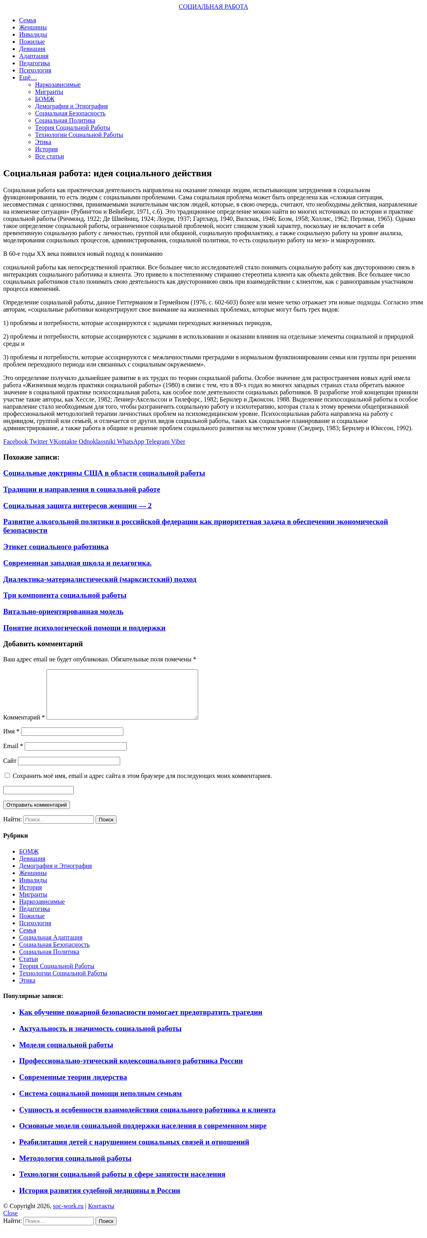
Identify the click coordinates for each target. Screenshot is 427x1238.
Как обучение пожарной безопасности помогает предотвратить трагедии (140, 1022)
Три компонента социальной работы (65, 595)
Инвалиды (33, 34)
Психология (35, 70)
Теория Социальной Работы (72, 127)
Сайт (9, 770)
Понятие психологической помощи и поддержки (84, 628)
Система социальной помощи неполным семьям (100, 1103)
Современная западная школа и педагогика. (77, 563)
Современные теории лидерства (73, 1086)
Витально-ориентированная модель (63, 611)
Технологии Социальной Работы (79, 134)
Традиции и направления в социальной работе (81, 489)
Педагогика (34, 63)
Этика (43, 141)
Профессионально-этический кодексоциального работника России (131, 1070)
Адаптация (34, 56)
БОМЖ (45, 99)
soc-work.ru (68, 1215)
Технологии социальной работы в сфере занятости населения (122, 1184)
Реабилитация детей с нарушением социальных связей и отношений (134, 1151)
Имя (11, 740)
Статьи (28, 968)
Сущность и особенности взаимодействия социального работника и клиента (147, 1119)
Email (13, 755)
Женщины (33, 27)
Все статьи (49, 156)
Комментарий (24, 726)
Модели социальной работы (66, 1054)
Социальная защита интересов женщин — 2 (77, 505)
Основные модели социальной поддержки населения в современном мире (143, 1135)
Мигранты (49, 91)
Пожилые (32, 41)
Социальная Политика (65, 120)
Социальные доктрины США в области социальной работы (104, 473)
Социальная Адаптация (50, 947)
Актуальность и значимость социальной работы (100, 1038)
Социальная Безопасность (70, 113)
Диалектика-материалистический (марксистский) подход (100, 579)
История (46, 149)
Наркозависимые (58, 84)
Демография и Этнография (71, 106)
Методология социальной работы (75, 1168)
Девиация (32, 48)
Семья (27, 20)
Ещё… (28, 77)
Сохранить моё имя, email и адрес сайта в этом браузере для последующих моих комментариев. (142, 785)
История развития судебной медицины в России (99, 1200)
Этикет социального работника (56, 546)
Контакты (101, 1215)
